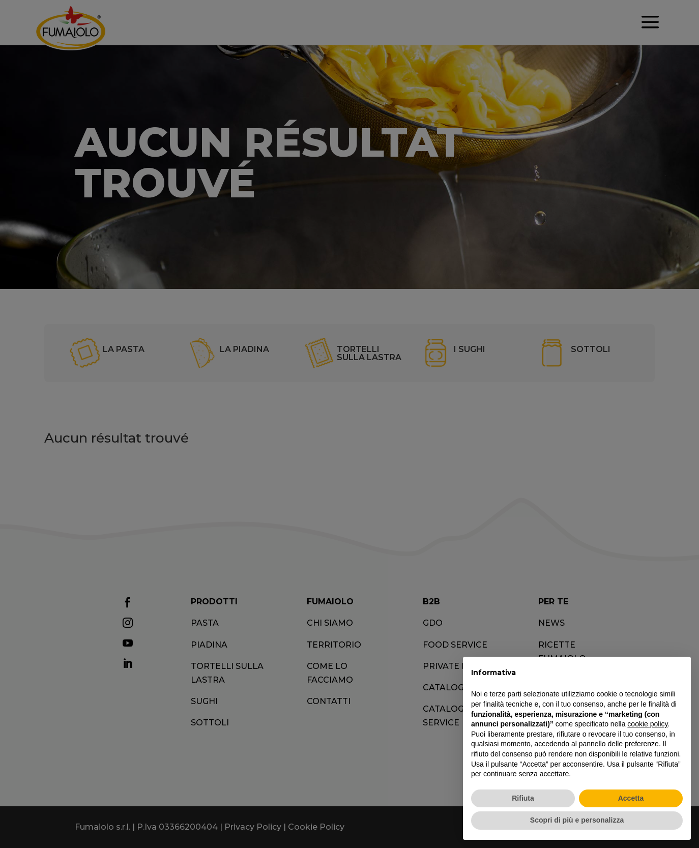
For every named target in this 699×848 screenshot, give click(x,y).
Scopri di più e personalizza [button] (577, 820)
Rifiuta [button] (523, 798)
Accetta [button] (631, 798)
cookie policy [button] (647, 724)
